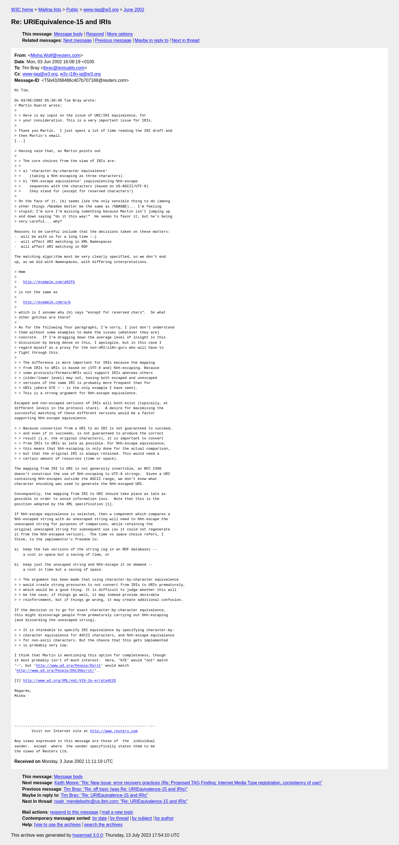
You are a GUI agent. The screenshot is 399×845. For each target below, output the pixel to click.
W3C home (22, 9)
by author (164, 818)
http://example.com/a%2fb (49, 282)
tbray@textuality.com (63, 67)
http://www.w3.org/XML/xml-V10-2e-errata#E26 (69, 680)
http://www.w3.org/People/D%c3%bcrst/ (55, 670)
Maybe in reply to (151, 40)
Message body (68, 34)
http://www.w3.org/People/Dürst (68, 665)
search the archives (103, 824)
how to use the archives (57, 824)
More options (120, 34)
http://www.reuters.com (114, 731)
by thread (119, 818)
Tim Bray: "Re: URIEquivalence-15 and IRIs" (104, 795)
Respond (95, 34)
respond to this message (74, 812)
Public (72, 9)
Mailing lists (49, 9)
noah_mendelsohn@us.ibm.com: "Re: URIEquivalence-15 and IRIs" (121, 801)
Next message (77, 40)
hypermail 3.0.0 (87, 835)
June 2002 (134, 9)
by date (99, 818)
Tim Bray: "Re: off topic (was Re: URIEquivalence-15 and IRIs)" (125, 789)
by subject (142, 818)
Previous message (113, 40)
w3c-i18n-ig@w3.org (80, 74)
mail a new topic (118, 812)
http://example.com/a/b (47, 302)
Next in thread (186, 40)
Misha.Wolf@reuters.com (55, 55)
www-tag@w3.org (101, 9)
